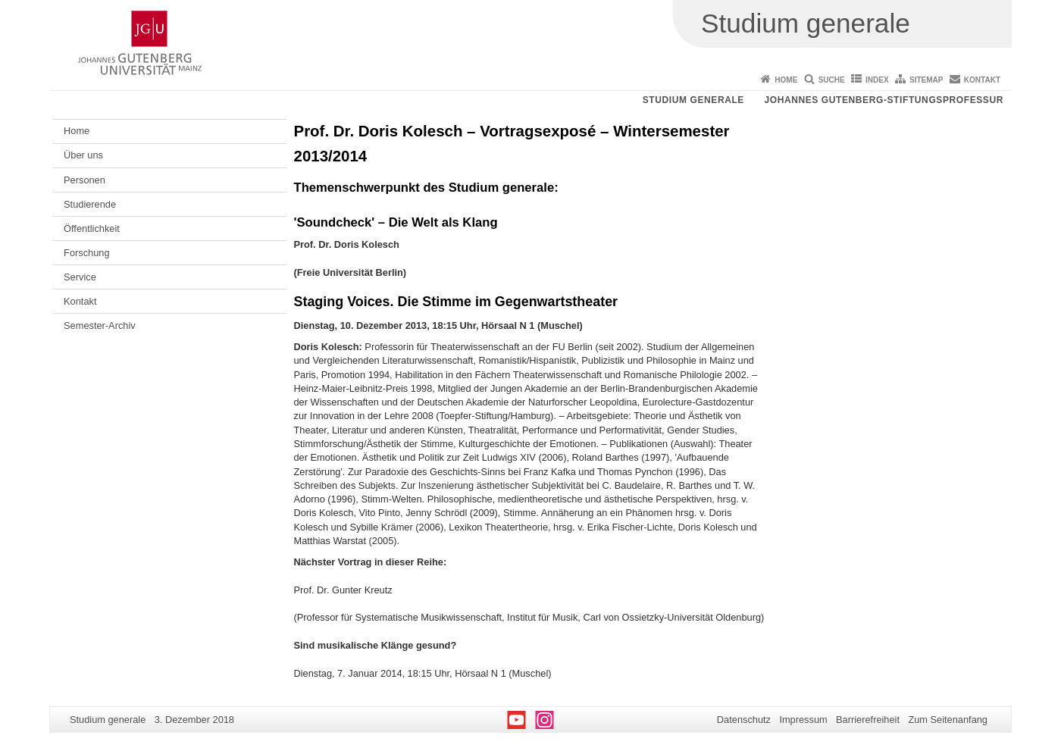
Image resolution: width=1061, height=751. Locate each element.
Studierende (90, 204)
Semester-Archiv (100, 325)
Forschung (86, 252)
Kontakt (982, 80)
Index (877, 80)
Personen (84, 180)
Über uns (83, 155)
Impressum (803, 719)
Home (786, 80)
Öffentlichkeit (92, 228)
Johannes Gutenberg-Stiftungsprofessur (883, 100)
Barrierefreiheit (868, 719)
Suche (831, 80)
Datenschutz (744, 719)
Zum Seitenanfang (947, 719)
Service (80, 277)
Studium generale (693, 100)
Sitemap (926, 80)
